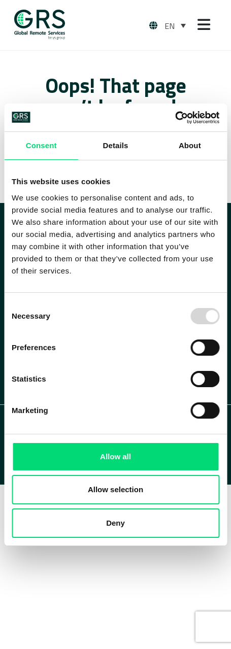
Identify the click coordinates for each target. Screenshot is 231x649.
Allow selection (115, 489)
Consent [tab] (41, 145)
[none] (175, 25)
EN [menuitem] (169, 26)
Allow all (115, 456)
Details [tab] (115, 145)
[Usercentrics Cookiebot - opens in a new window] (174, 117)
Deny (115, 523)
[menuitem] (175, 25)
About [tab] (190, 145)
